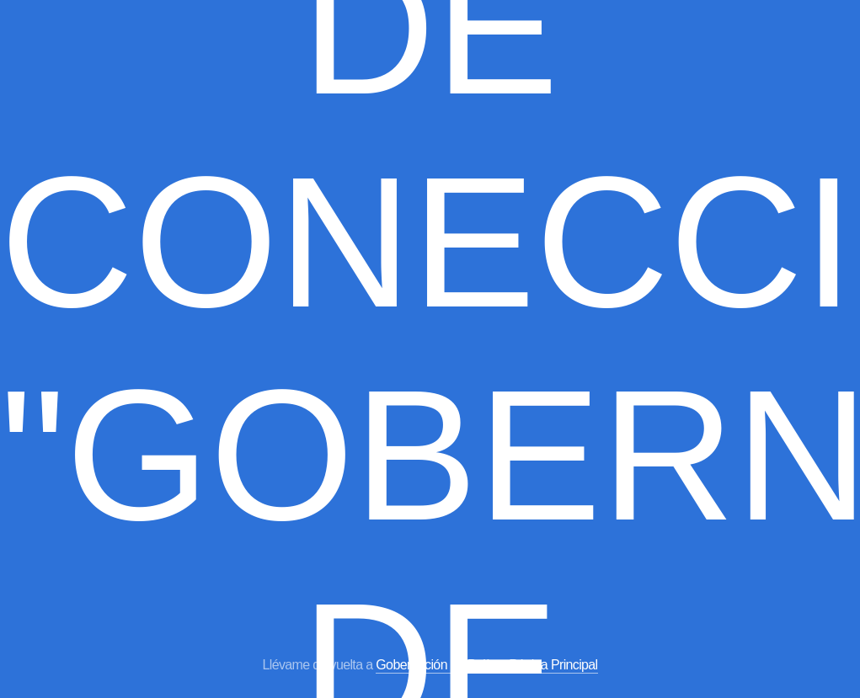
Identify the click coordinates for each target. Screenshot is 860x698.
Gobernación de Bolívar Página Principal (486, 665)
